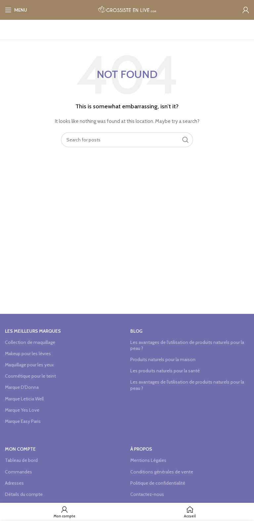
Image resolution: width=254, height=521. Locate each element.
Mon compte (20, 449)
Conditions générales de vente (161, 472)
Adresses (14, 483)
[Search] (127, 139)
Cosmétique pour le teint (30, 376)
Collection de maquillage (30, 342)
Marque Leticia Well (24, 399)
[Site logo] (127, 9)
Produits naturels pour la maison (162, 359)
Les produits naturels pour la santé (165, 371)
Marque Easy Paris (23, 421)
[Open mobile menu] (16, 10)
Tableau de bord (21, 460)
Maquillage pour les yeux (29, 365)
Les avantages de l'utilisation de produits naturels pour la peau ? (187, 345)
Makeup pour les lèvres (28, 353)
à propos (141, 449)
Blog (136, 331)
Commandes (18, 472)
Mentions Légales (148, 460)
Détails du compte (24, 494)
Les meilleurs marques (33, 331)
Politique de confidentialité (157, 483)
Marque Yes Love (22, 410)
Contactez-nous (147, 494)
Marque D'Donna (22, 387)
